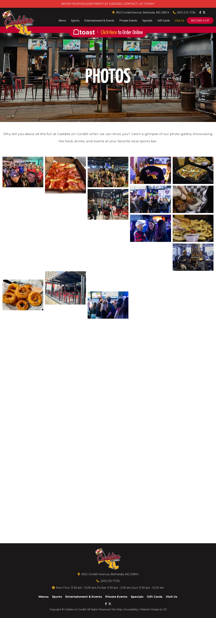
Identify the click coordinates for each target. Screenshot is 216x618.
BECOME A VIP (200, 20)
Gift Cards (163, 20)
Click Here (122, 32)
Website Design (149, 609)
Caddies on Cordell (75, 609)
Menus (44, 596)
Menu (62, 20)
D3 (165, 609)
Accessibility (131, 609)
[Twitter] (204, 12)
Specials (147, 20)
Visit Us (179, 20)
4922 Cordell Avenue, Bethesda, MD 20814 (140, 12)
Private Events (128, 20)
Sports (75, 20)
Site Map (116, 609)
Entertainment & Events (99, 20)
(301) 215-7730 (184, 12)
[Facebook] (200, 12)
